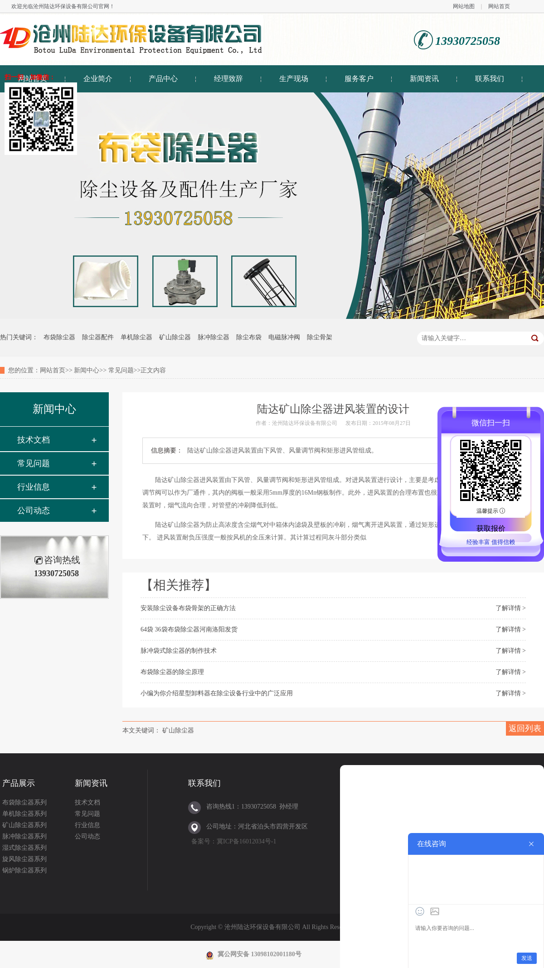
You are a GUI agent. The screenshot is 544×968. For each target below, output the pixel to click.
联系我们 (489, 78)
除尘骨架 (319, 337)
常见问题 (121, 370)
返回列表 (525, 728)
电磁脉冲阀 (284, 337)
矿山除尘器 (175, 337)
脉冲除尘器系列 (24, 836)
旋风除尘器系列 (24, 859)
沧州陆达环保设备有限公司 (65, 6)
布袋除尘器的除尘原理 (172, 672)
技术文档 (33, 439)
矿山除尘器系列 (24, 825)
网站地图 (464, 6)
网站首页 (499, 6)
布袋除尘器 (59, 337)
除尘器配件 (98, 337)
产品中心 (163, 78)
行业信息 (33, 486)
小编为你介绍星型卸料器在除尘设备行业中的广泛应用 (217, 693)
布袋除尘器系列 (24, 802)
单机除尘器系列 (24, 813)
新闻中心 (86, 370)
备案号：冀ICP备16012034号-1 (233, 841)
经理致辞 (228, 78)
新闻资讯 (424, 78)
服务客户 (359, 78)
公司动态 (33, 510)
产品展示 (18, 783)
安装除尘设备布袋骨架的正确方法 (188, 608)
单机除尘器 (136, 337)
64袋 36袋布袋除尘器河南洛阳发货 (189, 629)
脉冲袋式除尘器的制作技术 (179, 650)
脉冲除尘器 (213, 337)
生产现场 (293, 78)
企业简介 (97, 78)
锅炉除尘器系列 (24, 870)
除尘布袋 (249, 337)
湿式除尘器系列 (24, 847)
